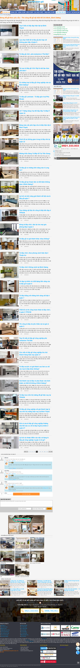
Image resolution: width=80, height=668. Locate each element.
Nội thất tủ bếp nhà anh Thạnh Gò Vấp (6, 576)
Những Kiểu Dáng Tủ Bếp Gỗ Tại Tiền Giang (34, 153)
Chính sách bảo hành (5, 631)
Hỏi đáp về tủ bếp (24, 625)
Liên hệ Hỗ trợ (23, 636)
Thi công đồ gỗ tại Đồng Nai (60, 32)
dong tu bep (44, 638)
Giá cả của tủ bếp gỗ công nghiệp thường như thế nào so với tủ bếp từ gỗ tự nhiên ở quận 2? (33, 426)
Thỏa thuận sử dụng (4, 636)
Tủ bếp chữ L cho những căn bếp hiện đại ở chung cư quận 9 (17, 581)
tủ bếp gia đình (45, 488)
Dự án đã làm (75, 12)
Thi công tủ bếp (23, 631)
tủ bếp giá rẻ (31, 641)
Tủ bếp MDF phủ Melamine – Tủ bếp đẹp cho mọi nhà (72, 589)
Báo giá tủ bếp (23, 630)
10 (44, 451)
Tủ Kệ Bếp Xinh (62, 647)
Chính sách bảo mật (4, 634)
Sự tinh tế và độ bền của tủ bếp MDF (22, 563)
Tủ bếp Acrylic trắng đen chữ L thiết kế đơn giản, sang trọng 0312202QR (22, 576)
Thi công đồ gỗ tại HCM (59, 27)
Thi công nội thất (24, 633)
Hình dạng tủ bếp (49, 12)
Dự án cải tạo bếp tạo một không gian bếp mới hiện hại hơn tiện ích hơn (36, 548)
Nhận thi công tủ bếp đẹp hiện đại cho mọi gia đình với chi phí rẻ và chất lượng (71, 46)
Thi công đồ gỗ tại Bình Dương (61, 30)
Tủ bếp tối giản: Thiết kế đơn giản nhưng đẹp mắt (6, 562)
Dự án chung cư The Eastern (35, 563)
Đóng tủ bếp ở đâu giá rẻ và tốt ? (70, 103)
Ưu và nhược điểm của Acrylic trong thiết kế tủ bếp (17, 589)
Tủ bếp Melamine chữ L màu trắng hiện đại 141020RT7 (21, 549)
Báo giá (68, 12)
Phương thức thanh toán (5, 630)
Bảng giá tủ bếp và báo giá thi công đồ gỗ (71, 38)
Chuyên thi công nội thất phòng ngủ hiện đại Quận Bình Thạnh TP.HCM (45, 590)
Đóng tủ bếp (21, 12)
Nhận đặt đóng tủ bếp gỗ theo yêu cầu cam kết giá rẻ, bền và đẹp (70, 110)
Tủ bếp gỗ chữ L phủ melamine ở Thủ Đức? (34, 54)
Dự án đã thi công (4, 626)
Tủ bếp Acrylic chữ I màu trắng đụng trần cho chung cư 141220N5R (7, 549)
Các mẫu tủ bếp (24, 626)
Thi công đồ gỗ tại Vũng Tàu (60, 28)
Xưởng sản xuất (3, 628)
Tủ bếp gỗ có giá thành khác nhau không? (34, 239)
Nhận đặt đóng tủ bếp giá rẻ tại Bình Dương (71, 96)
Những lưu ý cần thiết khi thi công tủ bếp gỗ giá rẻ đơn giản (44, 581)
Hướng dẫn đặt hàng (24, 634)
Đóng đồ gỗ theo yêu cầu (60, 34)
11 (47, 451)
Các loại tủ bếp (38, 12)
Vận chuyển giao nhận (5, 633)
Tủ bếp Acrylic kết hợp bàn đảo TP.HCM (71, 581)
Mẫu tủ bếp (29, 12)
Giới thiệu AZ (3, 625)
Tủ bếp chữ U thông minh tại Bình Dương (33, 267)
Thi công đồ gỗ (60, 12)
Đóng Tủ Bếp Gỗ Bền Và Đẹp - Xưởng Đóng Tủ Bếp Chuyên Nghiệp (5, 12)
